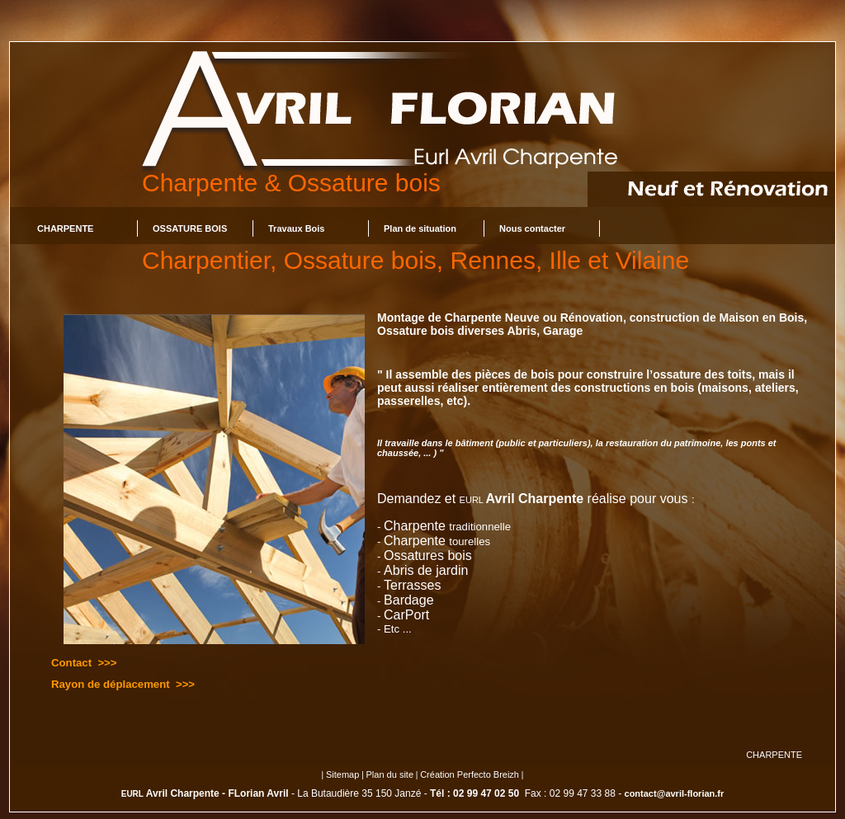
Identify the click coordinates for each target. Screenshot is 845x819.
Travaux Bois (296, 228)
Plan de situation (420, 228)
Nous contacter (532, 228)
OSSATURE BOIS (190, 228)
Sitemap (342, 774)
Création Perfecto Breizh (469, 774)
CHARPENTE (65, 228)
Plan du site (389, 774)
